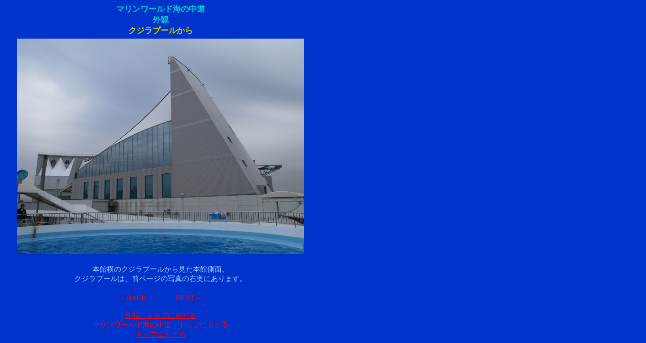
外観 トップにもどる (160, 315)
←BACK (132, 298)
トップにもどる (160, 334)
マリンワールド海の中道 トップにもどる (160, 325)
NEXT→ (188, 298)
